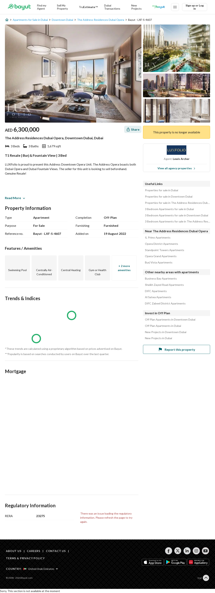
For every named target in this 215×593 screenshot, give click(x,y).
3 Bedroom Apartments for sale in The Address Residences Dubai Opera (177, 221)
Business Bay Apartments (161, 278)
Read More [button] (15, 198)
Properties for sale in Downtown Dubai (168, 196)
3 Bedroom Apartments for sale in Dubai (169, 209)
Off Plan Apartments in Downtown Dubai (170, 319)
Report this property (176, 349)
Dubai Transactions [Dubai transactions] (112, 7)
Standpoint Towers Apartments (164, 250)
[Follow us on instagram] (196, 550)
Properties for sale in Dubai (161, 190)
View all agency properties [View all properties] (177, 168)
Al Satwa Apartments (158, 297)
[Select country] (40, 569)
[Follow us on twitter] (177, 550)
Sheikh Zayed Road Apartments (164, 284)
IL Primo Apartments (157, 237)
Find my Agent (41, 7)
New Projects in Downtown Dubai (165, 332)
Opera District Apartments (161, 243)
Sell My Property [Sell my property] (62, 7)
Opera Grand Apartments (161, 256)
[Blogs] (158, 7)
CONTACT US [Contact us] (56, 551)
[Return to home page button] (19, 7)
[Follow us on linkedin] (187, 550)
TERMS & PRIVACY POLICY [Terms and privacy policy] (25, 558)
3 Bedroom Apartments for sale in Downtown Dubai (176, 215)
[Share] (132, 129)
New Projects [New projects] (136, 7)
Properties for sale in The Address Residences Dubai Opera (177, 202)
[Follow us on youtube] (205, 550)
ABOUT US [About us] (13, 551)
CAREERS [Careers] (33, 551)
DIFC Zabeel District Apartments (165, 303)
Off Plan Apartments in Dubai (163, 325)
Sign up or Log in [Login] (195, 7)
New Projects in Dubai (158, 338)
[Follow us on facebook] (168, 550)
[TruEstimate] (88, 7)
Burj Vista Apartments (158, 262)
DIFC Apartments (156, 291)
